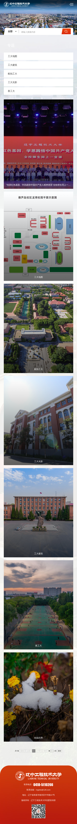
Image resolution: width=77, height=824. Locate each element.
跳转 (59, 751)
